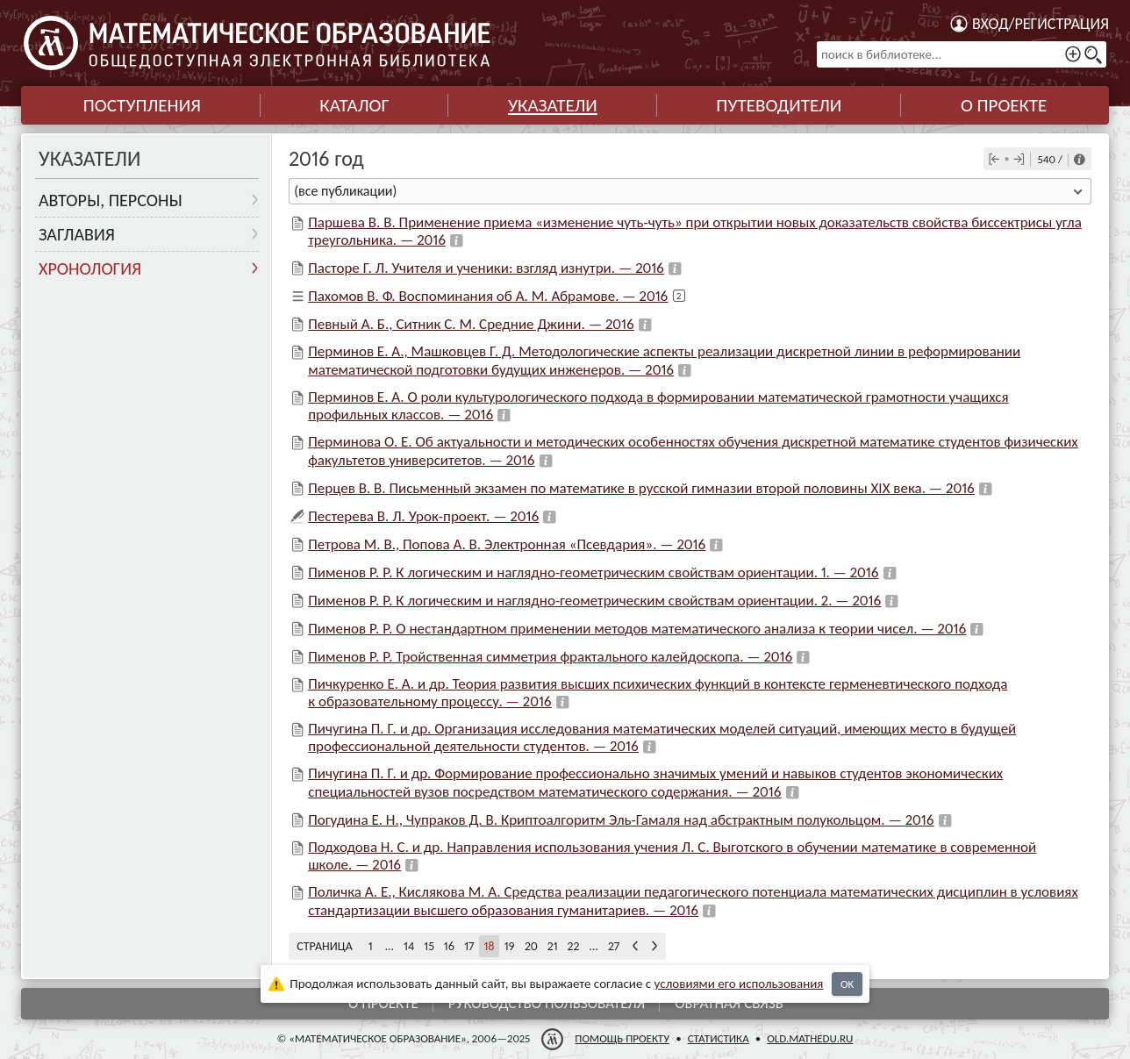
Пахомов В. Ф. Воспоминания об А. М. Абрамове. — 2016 (488, 296)
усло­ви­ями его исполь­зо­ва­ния (739, 983)
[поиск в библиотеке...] (961, 54)
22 (574, 946)
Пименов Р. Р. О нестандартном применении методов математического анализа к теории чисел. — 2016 (637, 628)
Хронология (90, 268)
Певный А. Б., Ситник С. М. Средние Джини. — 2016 (471, 324)
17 (469, 946)
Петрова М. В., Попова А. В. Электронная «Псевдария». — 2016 (506, 544)
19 (509, 946)
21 (552, 946)
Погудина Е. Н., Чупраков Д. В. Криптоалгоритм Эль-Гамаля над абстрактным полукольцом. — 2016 (621, 820)
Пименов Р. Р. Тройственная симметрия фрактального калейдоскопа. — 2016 (550, 657)
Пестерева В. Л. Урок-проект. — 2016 (423, 516)
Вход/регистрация (1040, 23)
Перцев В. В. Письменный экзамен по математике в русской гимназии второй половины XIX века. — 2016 (641, 488)
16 (449, 946)
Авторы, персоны (110, 200)
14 (409, 946)
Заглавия (77, 234)
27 (613, 946)
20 (531, 946)
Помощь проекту (622, 1038)
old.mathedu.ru (810, 1038)
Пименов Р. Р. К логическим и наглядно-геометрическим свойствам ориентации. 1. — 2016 (593, 572)
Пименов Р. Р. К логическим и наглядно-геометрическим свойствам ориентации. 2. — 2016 (594, 600)
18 (488, 946)
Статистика (718, 1038)
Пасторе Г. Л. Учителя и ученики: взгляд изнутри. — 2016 (486, 268)
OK (847, 984)
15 (429, 946)
